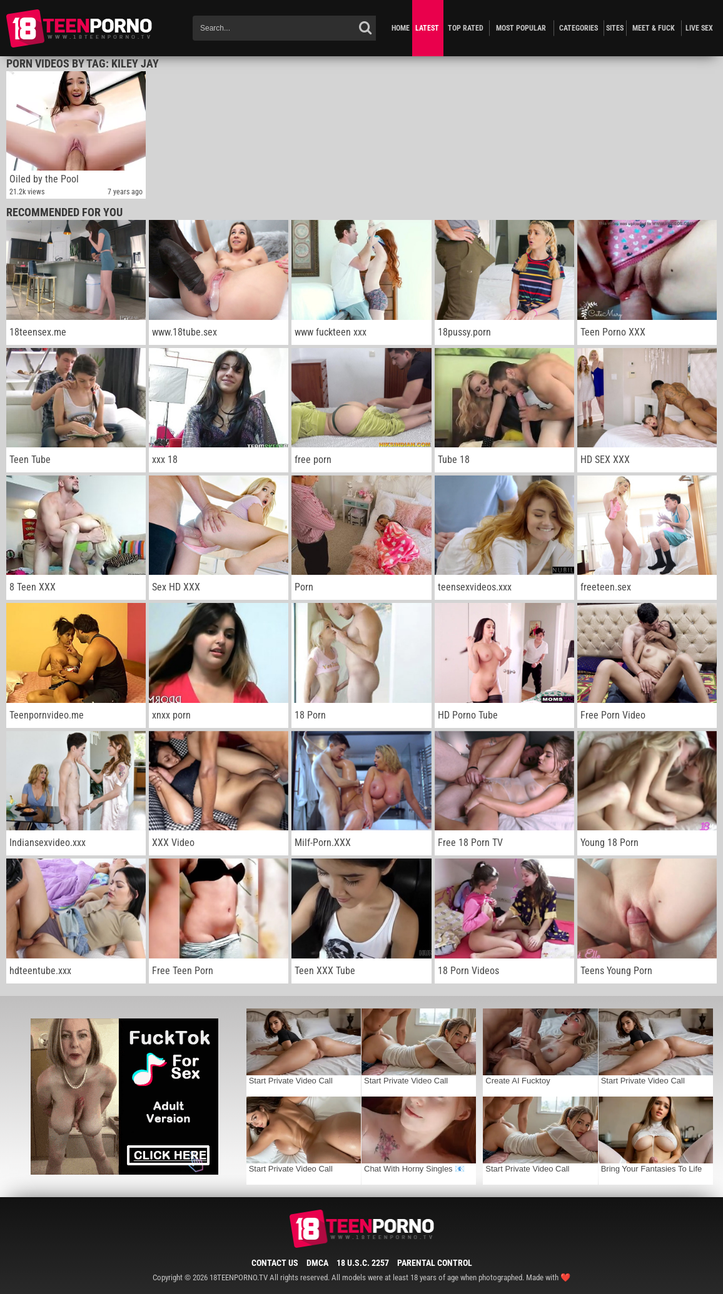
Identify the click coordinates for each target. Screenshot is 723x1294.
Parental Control (434, 1262)
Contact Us (274, 1262)
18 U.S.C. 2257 (362, 1262)
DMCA (317, 1262)
